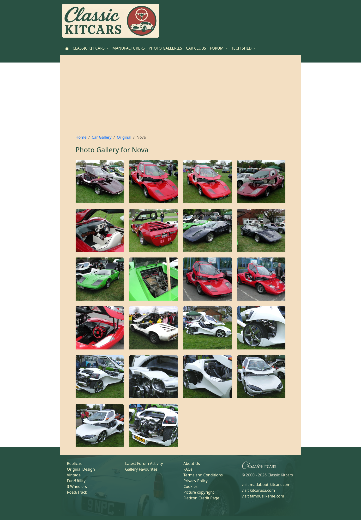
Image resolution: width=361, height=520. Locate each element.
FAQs (188, 469)
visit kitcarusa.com (258, 490)
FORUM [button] (217, 48)
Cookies (190, 486)
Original (124, 137)
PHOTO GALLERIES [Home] (165, 48)
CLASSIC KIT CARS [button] (89, 48)
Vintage (74, 475)
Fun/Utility (76, 480)
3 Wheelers (77, 486)
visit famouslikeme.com (263, 496)
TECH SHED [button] (242, 48)
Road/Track (77, 492)
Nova (140, 149)
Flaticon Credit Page (201, 498)
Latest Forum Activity (144, 463)
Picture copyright (198, 492)
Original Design (81, 469)
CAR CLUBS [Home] (196, 48)
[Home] (67, 48)
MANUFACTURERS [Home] (128, 48)
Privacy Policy (195, 480)
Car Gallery (102, 137)
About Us (191, 463)
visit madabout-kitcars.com (266, 484)
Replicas (74, 463)
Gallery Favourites (141, 469)
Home (81, 137)
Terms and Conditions (203, 475)
